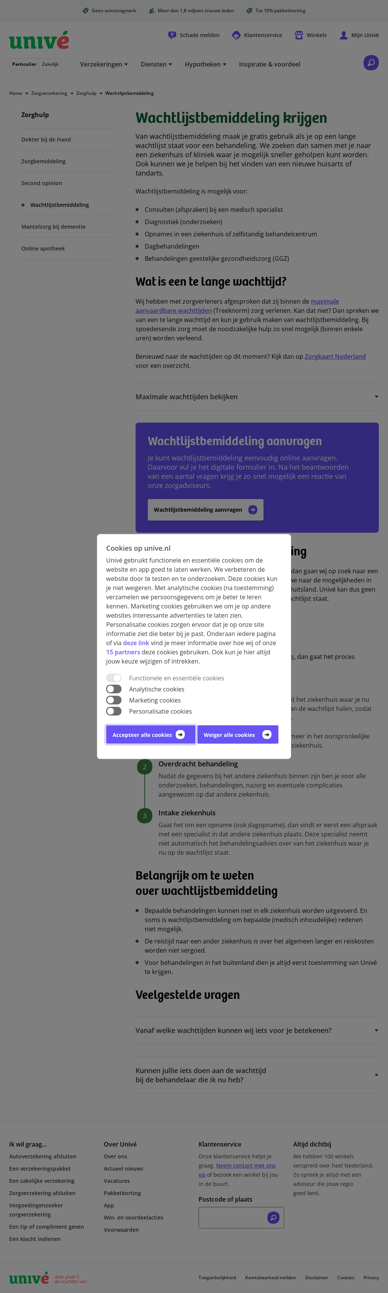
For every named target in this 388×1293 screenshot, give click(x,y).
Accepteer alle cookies (142, 734)
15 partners (123, 651)
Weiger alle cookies (229, 734)
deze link (136, 642)
